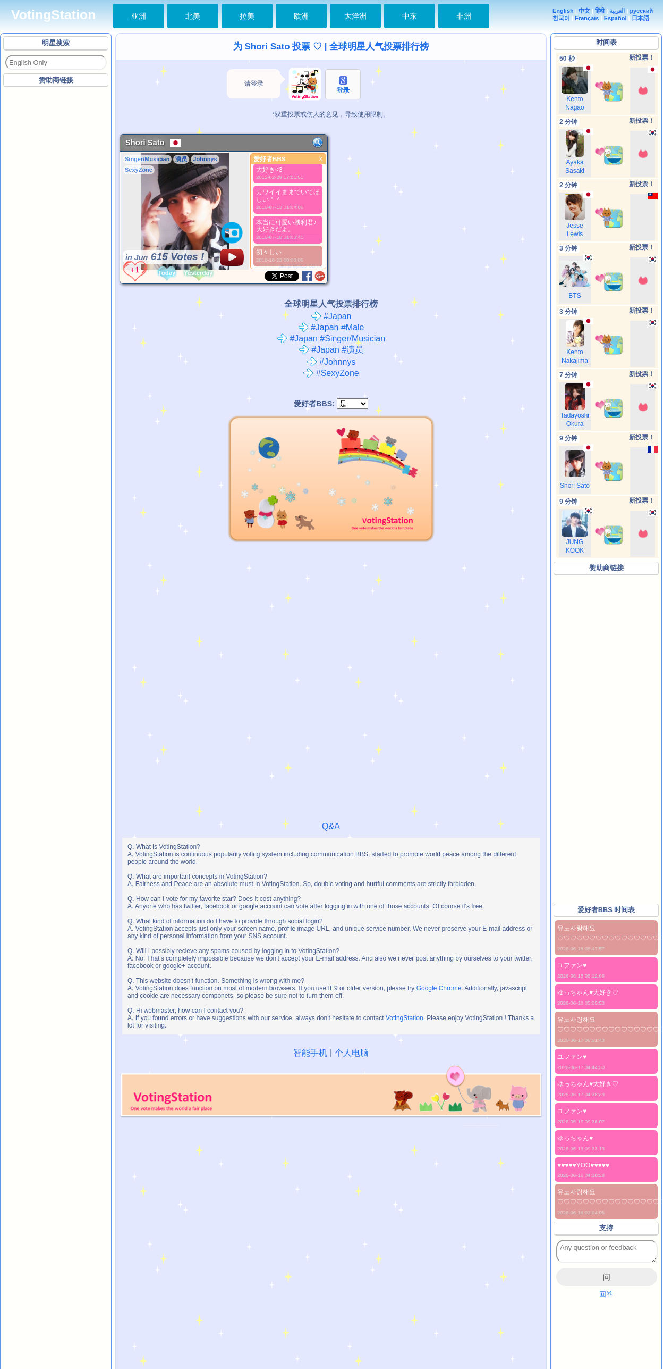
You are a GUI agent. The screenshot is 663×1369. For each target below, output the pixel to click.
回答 (606, 1294)
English (563, 10)
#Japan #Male (331, 327)
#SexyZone (331, 373)
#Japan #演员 (331, 349)
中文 (584, 10)
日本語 (640, 18)
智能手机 (310, 1052)
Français (587, 18)
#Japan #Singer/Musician (331, 338)
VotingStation (53, 14)
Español (615, 18)
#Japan (331, 316)
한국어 (561, 18)
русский (641, 10)
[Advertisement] (120, 209)
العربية (617, 10)
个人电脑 (352, 1052)
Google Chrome (439, 988)
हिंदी (600, 10)
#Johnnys (331, 361)
